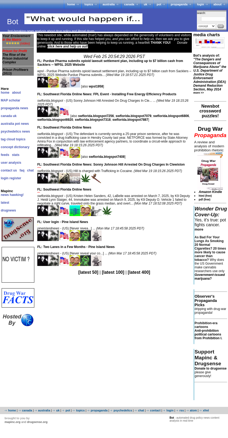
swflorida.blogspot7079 (133, 116)
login (200, 4)
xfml (206, 410)
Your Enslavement (16, 38)
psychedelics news (15, 131)
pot (159, 4)
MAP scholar (10, 100)
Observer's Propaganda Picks (205, 300)
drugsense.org (37, 422)
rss (181, 410)
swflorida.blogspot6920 (55, 120)
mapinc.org (12, 422)
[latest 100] (113, 272)
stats (15, 155)
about (218, 4)
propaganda (179, 4)
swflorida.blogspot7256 (96, 116)
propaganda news (14, 108)
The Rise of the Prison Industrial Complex (15, 58)
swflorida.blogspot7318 (93, 120)
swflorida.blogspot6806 (171, 116)
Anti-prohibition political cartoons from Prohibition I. (208, 334)
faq (22, 170)
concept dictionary (15, 147)
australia (108, 4)
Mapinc (7, 191)
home (71, 4)
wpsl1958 (96, 86)
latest (5, 203)
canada (129, 4)
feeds (5, 155)
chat (30, 170)
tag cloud (8, 139)
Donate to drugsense (210, 368)
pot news (22, 124)
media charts (206, 34)
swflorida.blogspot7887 (130, 120)
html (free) (205, 195)
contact (155, 410)
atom (193, 410)
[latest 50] (88, 272)
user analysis (11, 163)
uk (145, 4)
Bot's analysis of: (209, 72)
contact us (9, 170)
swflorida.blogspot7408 (106, 157)
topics (88, 4)
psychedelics (122, 410)
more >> (198, 92)
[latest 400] (139, 272)
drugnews (8, 210)
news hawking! (12, 195)
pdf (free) (204, 199)
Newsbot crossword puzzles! (210, 111)
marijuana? (209, 276)
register (15, 178)
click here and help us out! (67, 46)
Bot (13, 21)
